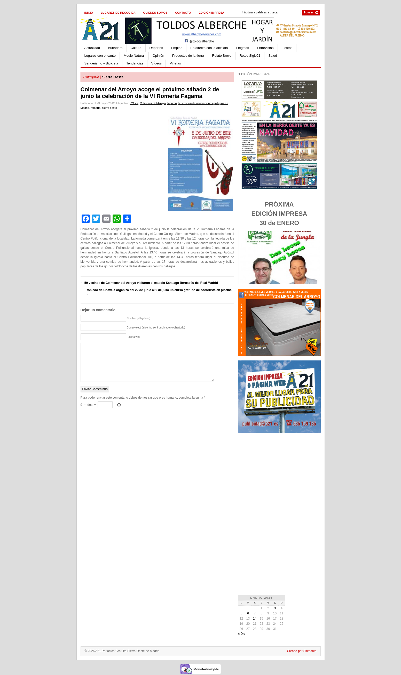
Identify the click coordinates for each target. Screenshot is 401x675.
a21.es (134, 103)
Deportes (156, 48)
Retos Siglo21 (249, 55)
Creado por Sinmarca (301, 651)
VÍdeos (156, 63)
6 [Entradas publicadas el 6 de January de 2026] (248, 613)
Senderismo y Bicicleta (101, 63)
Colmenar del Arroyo (153, 103)
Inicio (88, 12)
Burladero (115, 48)
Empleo (176, 48)
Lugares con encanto (100, 55)
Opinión (158, 55)
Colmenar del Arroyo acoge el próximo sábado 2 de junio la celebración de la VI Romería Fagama (150, 92)
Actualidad (92, 48)
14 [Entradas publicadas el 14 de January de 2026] (254, 618)
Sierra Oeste (113, 77)
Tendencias (134, 63)
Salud (272, 55)
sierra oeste (109, 107)
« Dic (241, 634)
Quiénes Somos (155, 12)
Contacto (183, 12)
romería (95, 107)
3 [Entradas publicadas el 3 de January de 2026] (275, 608)
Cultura (136, 48)
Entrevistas (265, 48)
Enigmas (242, 48)
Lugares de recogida (118, 12)
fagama (172, 103)
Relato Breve (221, 55)
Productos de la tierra (188, 55)
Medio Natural (134, 55)
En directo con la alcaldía (209, 48)
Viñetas (175, 63)
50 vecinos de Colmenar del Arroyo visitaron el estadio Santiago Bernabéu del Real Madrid (149, 283)
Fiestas (287, 48)
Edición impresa (211, 12)
